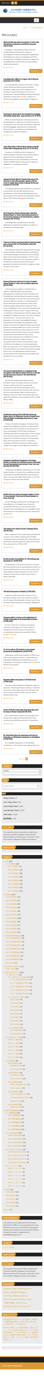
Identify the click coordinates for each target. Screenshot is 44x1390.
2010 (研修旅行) (13, 1073)
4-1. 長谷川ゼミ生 (12, 975)
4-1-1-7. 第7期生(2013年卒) (19, 994)
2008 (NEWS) (10, 1192)
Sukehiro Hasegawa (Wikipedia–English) (17, 1299)
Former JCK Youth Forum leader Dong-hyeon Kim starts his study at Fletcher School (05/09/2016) (21, 710)
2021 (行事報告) (13, 880)
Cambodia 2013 (15, 1107)
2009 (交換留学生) (16, 1030)
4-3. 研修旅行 (10, 1061)
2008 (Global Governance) (17, 1152)
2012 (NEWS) (10, 1206)
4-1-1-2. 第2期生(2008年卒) (19, 979)
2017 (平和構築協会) (13, 952)
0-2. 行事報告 (10, 864)
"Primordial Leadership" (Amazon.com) (17, 1306)
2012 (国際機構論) (14, 1129)
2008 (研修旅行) (13, 1063)
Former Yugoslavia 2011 (18, 1084)
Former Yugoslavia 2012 (18, 1094)
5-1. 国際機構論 (11, 1113)
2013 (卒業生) (15, 1014)
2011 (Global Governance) (17, 1159)
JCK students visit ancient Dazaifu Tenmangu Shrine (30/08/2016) (20, 529)
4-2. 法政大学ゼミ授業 (13, 1037)
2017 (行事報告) (13, 866)
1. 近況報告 (7, 894)
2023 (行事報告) (13, 887)
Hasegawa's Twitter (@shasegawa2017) (17, 1289)
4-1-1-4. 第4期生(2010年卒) (19, 983)
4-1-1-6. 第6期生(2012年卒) (19, 990)
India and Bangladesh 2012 (19, 1097)
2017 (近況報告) (11, 911)
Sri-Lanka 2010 (15, 1075)
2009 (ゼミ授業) (13, 1043)
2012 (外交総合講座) (15, 1146)
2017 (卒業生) (15, 1024)
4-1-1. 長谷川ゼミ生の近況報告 (19, 977)
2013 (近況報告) (11, 897)
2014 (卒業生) (15, 1017)
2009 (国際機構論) (14, 1119)
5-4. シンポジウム (12, 1166)
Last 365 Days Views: (11, 810)
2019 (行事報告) (13, 873)
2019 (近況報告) (11, 918)
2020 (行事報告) (13, 877)
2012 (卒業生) (15, 1010)
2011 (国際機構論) (14, 1126)
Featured (6, 1209)
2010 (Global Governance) (17, 1155)
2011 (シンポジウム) (15, 1179)
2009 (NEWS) (10, 1195)
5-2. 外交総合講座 (12, 1133)
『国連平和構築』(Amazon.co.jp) (15, 1303)
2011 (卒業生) (15, 1007)
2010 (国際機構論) (14, 1122)
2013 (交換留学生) (16, 1034)
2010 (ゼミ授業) (13, 1047)
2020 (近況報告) (11, 922)
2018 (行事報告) (13, 870)
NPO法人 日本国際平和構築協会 (14, 1292)
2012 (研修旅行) (13, 1092)
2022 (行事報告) (13, 884)
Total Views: (8, 814)
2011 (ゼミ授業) (13, 1050)
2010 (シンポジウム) (15, 1175)
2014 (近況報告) (11, 900)
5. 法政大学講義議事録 (11, 1110)
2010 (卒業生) (15, 1003)
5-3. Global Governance (14, 1149)
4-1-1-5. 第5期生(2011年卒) (19, 986)
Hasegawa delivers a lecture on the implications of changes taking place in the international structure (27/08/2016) (20, 619)
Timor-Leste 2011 (16, 1088)
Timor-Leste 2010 (16, 1079)
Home (25, 28)
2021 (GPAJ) (10, 963)
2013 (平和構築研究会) (14, 938)
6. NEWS (6, 1189)
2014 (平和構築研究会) (14, 942)
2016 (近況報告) (36, 28)
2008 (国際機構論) (14, 1115)
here (21, 97)
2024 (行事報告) (13, 891)
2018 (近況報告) (11, 915)
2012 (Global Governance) (17, 1162)
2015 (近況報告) (11, 904)
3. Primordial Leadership (12, 966)
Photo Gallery (10, 969)
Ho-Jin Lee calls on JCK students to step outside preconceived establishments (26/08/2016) (19, 650)
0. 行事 (5, 861)
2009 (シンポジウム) (15, 1172)
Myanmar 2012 (15, 1101)
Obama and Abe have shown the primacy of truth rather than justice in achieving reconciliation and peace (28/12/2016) (21, 44)
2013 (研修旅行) (13, 1104)
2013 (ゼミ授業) (13, 1057)
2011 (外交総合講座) (15, 1142)
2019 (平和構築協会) (13, 959)
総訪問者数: (7, 818)
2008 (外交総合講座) (15, 1135)
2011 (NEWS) (10, 1202)
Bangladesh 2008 (16, 1066)
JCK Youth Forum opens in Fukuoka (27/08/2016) (19, 591)
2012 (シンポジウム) (15, 1182)
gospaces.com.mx (9, 634)
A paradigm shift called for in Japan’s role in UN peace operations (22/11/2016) (20, 80)
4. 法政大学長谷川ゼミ (11, 972)
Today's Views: (9, 798)
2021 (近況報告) (11, 925)
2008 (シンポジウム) (15, 1168)
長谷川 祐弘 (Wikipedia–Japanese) (15, 1296)
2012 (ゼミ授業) (13, 1054)
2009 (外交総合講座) (15, 1139)
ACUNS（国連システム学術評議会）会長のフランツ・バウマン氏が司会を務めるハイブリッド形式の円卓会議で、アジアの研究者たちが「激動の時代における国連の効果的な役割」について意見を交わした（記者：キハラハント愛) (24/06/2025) (21, 1332)
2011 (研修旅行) (13, 1082)
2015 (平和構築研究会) (14, 945)
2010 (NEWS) (10, 1199)
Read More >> (36, 71)
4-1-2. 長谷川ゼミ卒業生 (16, 997)
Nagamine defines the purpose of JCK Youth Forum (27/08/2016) (19, 680)
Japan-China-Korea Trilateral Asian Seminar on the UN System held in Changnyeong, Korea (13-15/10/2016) (20, 147)
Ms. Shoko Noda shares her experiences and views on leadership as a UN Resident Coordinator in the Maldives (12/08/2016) (21, 737)
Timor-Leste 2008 (16, 1069)
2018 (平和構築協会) (13, 956)
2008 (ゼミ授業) (13, 1040)
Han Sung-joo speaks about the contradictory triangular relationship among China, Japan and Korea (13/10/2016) (22, 115)
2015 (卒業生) (15, 1021)
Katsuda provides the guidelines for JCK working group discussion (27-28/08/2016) (21, 560)
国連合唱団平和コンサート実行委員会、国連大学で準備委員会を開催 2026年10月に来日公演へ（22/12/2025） (20, 1321)
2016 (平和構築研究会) (14, 949)
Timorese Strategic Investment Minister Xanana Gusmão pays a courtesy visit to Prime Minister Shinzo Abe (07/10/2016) (22, 244)
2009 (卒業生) (15, 999)
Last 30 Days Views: (11, 806)
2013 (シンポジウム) (15, 1186)
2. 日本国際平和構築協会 (12, 936)
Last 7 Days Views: (10, 802)
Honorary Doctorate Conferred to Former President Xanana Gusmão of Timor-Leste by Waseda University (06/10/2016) (20, 283)
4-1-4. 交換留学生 (14, 1028)
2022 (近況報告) (11, 929)
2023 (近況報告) (11, 932)
